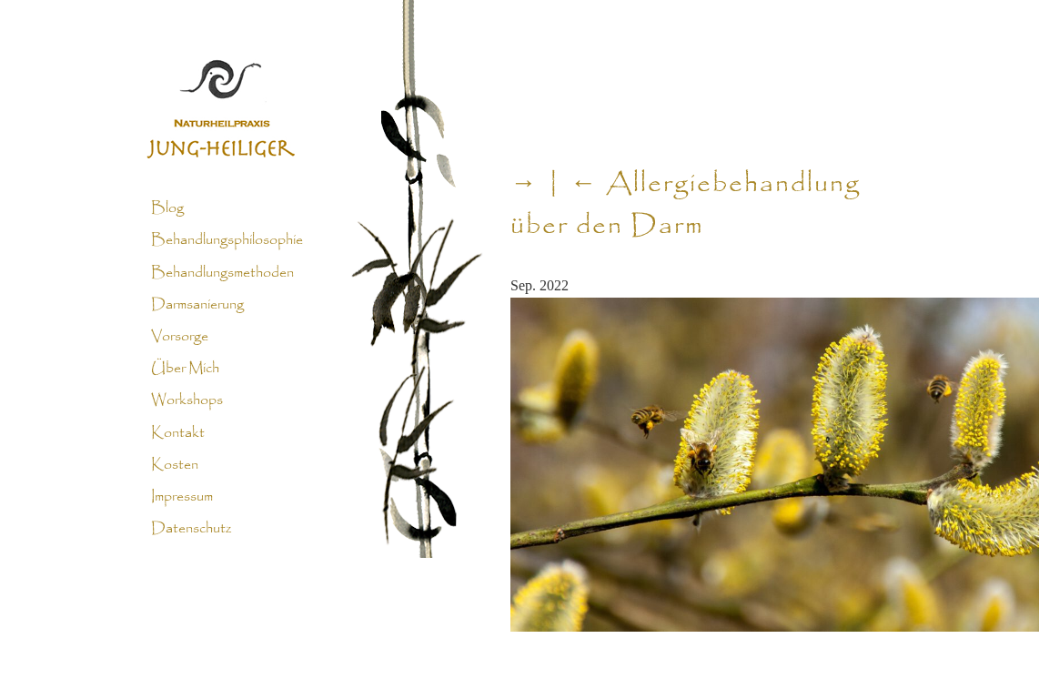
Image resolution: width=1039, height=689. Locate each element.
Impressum (182, 497)
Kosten (174, 465)
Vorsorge (179, 337)
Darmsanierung (197, 305)
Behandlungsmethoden (222, 272)
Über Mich (185, 368)
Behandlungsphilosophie (227, 240)
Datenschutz (191, 529)
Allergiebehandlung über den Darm (685, 206)
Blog (167, 208)
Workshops (187, 400)
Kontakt (178, 432)
